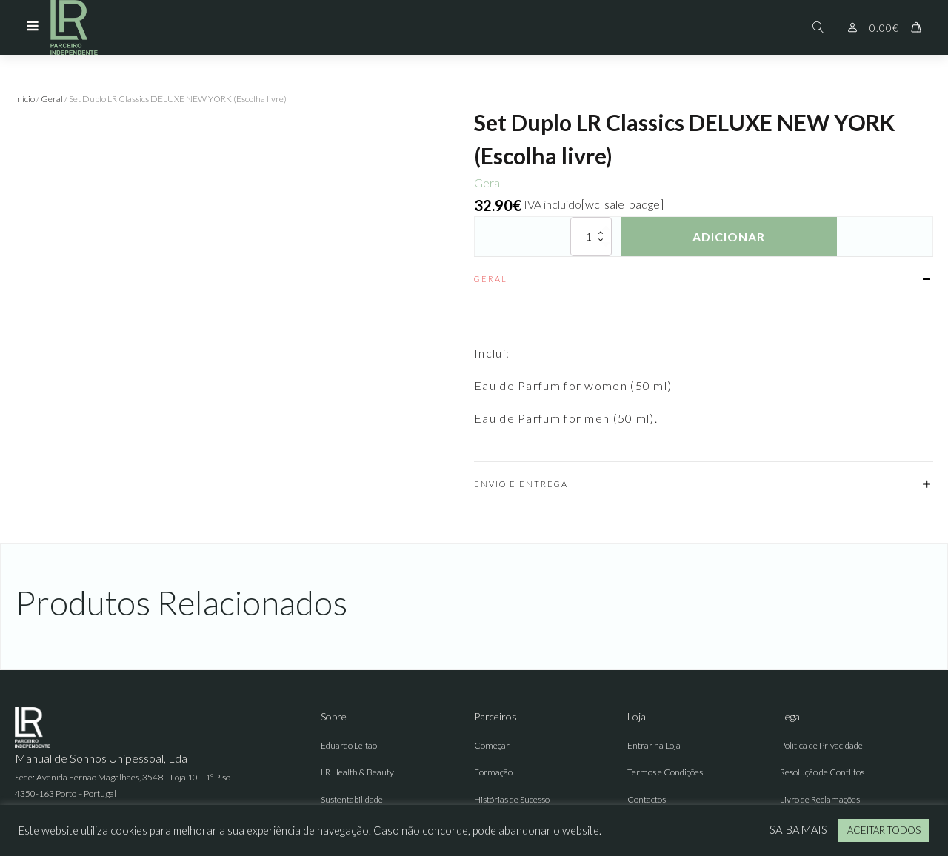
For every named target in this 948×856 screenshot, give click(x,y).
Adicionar (728, 237)
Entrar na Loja (654, 745)
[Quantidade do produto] (591, 236)
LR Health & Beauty (357, 772)
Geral (52, 98)
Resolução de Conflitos (822, 772)
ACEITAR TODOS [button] (884, 830)
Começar (492, 745)
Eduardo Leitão (349, 745)
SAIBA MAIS (798, 829)
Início (25, 98)
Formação (493, 772)
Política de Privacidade (821, 745)
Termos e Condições (665, 772)
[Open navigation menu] (32, 27)
